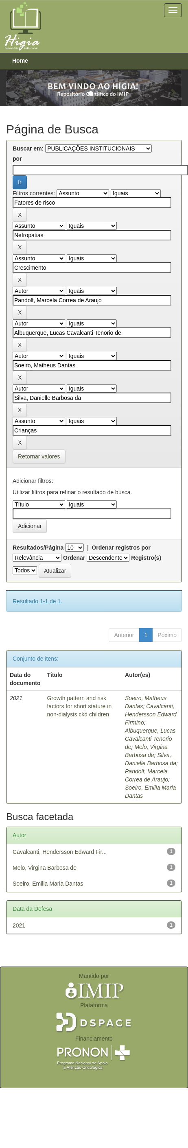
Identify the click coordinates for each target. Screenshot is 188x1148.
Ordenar (74, 557)
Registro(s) (146, 557)
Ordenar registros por (121, 547)
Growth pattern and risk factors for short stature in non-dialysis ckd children (79, 706)
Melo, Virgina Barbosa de (45, 867)
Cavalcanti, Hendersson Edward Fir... (60, 852)
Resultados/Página (38, 547)
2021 (19, 925)
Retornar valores (39, 456)
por (17, 158)
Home (20, 60)
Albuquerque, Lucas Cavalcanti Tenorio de (150, 738)
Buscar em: (28, 148)
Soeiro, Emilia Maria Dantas (48, 883)
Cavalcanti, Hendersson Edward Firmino (151, 714)
